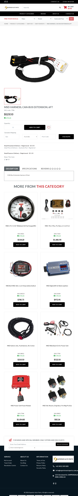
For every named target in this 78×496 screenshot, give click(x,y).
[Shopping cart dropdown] (69, 7)
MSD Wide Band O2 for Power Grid (57, 346)
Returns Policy (41, 465)
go (71, 19)
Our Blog (23, 463)
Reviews (51, 169)
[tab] (12, 168)
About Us (56, 14)
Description (12, 169)
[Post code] (48, 136)
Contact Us (70, 14)
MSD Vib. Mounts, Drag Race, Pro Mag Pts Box (57, 405)
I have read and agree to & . (26, 448)
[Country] (29, 136)
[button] (48, 127)
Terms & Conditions (29, 447)
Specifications (29, 169)
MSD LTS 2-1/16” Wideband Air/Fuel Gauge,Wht (21, 226)
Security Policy (41, 468)
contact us (55, 2)
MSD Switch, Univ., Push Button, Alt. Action (21, 346)
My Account (8, 460)
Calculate (66, 136)
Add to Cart (34, 127)
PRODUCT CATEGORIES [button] (27, 14)
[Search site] (60, 7)
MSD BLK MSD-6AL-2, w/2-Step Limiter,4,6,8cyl (21, 286)
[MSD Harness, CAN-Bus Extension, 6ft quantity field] (13, 127)
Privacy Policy (39, 447)
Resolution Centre (10, 465)
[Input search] (40, 7)
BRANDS (43, 14)
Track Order (8, 463)
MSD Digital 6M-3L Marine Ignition (57, 286)
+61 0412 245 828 (62, 466)
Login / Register (68, 2)
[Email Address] (32, 444)
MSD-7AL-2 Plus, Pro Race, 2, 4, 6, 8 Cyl (57, 226)
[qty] (11, 136)
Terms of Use (40, 460)
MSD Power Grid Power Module (21, 405)
